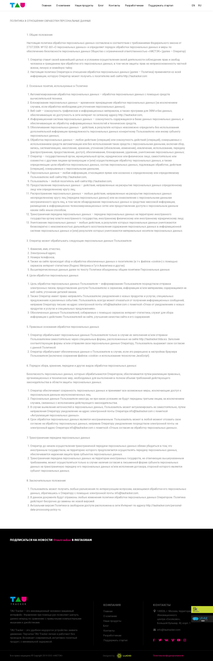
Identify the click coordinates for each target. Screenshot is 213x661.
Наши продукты (84, 5)
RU (199, 5)
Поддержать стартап (160, 5)
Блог (101, 5)
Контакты (114, 5)
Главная (46, 5)
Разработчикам (134, 5)
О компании (63, 5)
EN (193, 5)
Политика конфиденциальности (168, 655)
